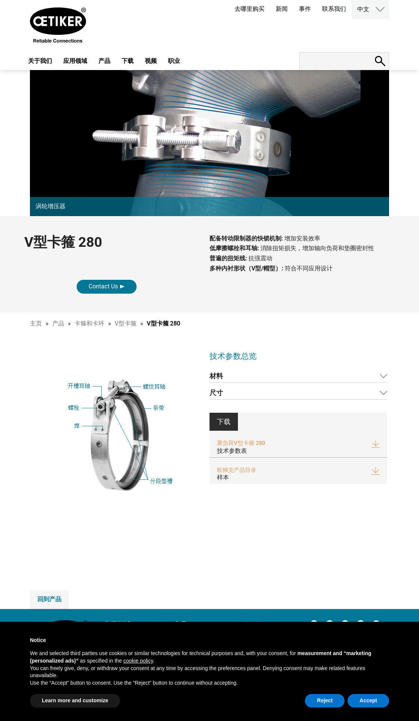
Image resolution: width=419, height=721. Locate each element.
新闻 (282, 8)
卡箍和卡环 (89, 323)
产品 (104, 60)
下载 (128, 60)
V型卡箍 (126, 323)
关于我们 (40, 60)
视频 (151, 60)
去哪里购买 (249, 8)
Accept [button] (368, 700)
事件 (305, 8)
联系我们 (334, 8)
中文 (363, 9)
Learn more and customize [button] (75, 700)
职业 (174, 60)
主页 (36, 323)
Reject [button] (325, 700)
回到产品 (49, 599)
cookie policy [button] (138, 661)
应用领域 (75, 60)
